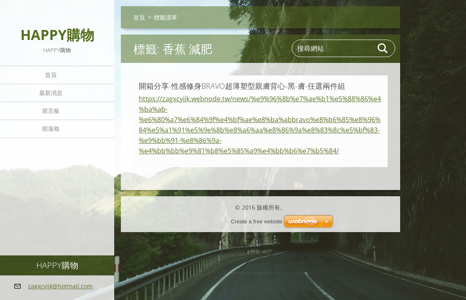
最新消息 (51, 93)
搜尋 (383, 48)
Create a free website (257, 221)
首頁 (51, 75)
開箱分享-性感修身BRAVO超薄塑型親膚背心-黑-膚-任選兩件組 (242, 86)
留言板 (51, 111)
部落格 (51, 128)
